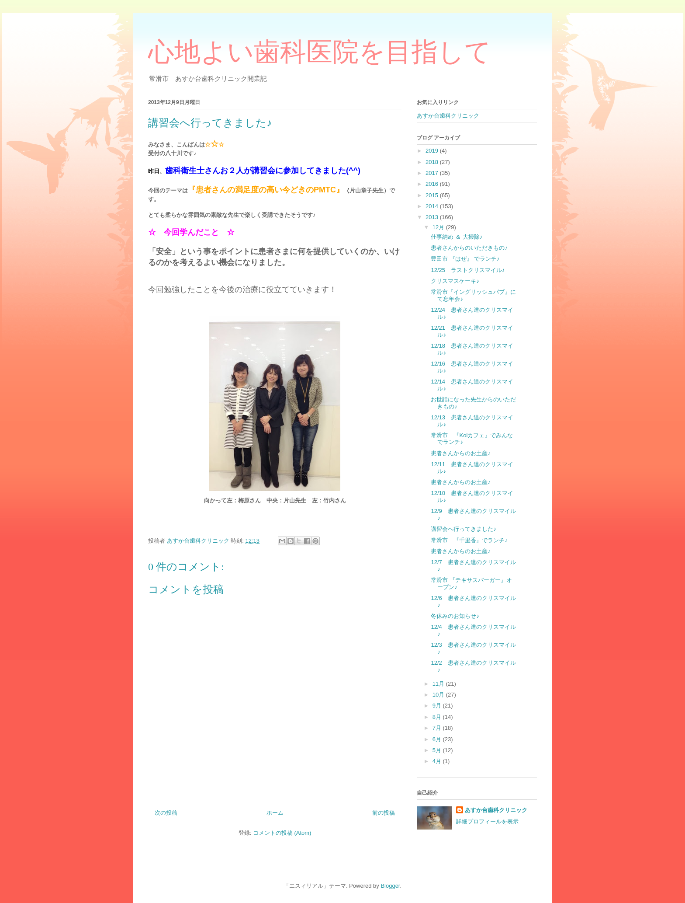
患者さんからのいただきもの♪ (469, 247)
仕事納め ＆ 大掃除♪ (456, 237)
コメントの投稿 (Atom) (282, 833)
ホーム (275, 812)
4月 (437, 761)
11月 (439, 683)
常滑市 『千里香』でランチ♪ (469, 540)
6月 (437, 739)
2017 (433, 173)
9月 (437, 705)
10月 (439, 694)
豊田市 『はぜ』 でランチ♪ (465, 258)
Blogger (390, 885)
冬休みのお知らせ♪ (455, 616)
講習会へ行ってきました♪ (463, 529)
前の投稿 (383, 812)
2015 (433, 195)
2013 (433, 217)
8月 (437, 717)
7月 (437, 728)
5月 (437, 750)
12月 (439, 227)
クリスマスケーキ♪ (455, 281)
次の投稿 (166, 812)
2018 (433, 162)
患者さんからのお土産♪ (461, 453)
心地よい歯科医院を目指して (319, 52)
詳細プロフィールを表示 (487, 821)
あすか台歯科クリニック (448, 115)
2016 (433, 184)
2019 (433, 150)
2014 (433, 206)
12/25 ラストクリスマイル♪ (468, 270)
